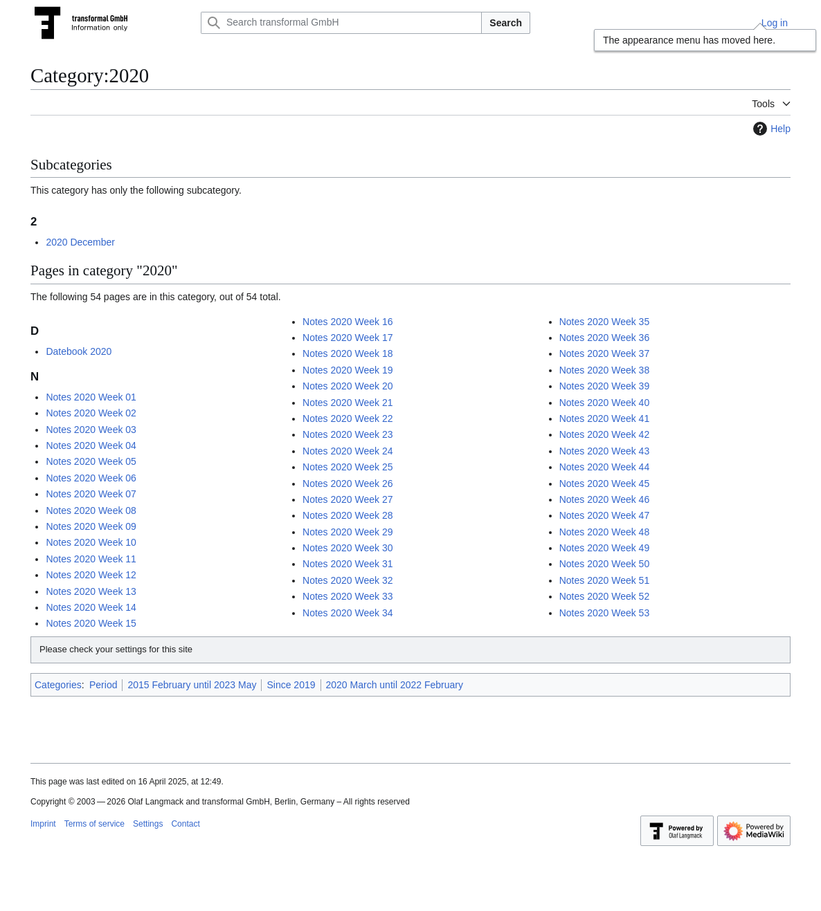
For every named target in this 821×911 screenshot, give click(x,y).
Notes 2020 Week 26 (348, 483)
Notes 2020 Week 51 (604, 580)
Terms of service (94, 824)
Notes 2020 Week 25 (348, 466)
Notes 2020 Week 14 (91, 607)
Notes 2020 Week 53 (604, 612)
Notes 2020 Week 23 (348, 434)
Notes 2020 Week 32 (348, 580)
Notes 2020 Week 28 (348, 515)
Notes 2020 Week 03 (91, 429)
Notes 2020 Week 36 (604, 337)
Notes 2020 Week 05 (91, 461)
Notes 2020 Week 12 (91, 574)
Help (770, 129)
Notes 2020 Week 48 (604, 531)
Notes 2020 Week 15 (91, 623)
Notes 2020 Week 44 (604, 466)
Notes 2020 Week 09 (91, 526)
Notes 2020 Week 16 (348, 321)
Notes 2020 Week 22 (348, 418)
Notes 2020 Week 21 (348, 402)
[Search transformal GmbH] (341, 23)
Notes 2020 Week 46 (604, 499)
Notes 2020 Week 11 (91, 558)
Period (103, 684)
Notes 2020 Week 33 (348, 596)
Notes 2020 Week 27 (348, 499)
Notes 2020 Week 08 (91, 510)
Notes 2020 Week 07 (91, 493)
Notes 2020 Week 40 (604, 402)
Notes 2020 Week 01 (91, 397)
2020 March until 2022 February (394, 684)
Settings (148, 824)
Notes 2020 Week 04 (91, 445)
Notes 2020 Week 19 (348, 370)
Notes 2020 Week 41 (604, 418)
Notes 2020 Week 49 (604, 547)
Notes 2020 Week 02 (91, 412)
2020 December (80, 242)
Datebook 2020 (78, 351)
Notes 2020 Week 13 (91, 591)
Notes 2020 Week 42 (604, 434)
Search (505, 22)
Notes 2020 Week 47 (604, 515)
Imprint (43, 824)
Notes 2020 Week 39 (604, 386)
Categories (58, 684)
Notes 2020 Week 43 (604, 451)
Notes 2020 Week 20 (348, 386)
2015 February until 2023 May (191, 684)
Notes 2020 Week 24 (348, 451)
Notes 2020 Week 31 (348, 563)
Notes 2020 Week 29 (348, 531)
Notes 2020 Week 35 (604, 321)
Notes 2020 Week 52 (604, 596)
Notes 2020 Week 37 (604, 353)
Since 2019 (291, 684)
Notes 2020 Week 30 (348, 547)
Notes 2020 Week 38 (604, 370)
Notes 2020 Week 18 (348, 353)
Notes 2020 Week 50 (604, 563)
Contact (185, 824)
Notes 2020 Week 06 (91, 478)
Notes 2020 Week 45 (604, 483)
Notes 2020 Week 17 (348, 337)
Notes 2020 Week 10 (91, 542)
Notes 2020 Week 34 (348, 612)
